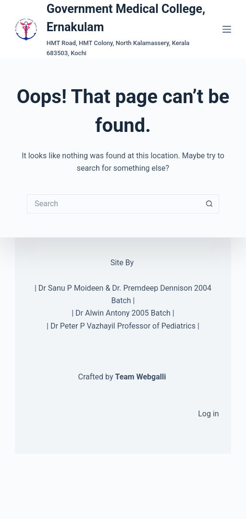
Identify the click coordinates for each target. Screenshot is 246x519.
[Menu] (226, 29)
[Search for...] (113, 203)
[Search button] (209, 203)
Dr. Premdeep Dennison (152, 288)
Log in (208, 413)
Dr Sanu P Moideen (71, 288)
